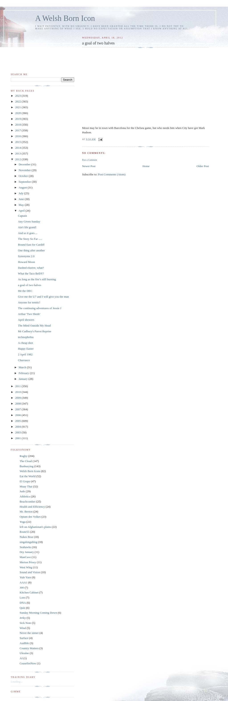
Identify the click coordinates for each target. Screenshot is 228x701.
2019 (18, 118)
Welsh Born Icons (30, 471)
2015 (18, 142)
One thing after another (31, 250)
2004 (18, 426)
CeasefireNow (28, 663)
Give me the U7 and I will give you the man (43, 296)
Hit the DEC (25, 290)
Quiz (22, 607)
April (22, 210)
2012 (18, 159)
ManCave (25, 557)
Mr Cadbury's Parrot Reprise (34, 331)
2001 (18, 438)
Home (146, 166)
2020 (18, 113)
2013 (18, 153)
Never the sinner (29, 633)
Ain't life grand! (27, 227)
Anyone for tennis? (29, 302)
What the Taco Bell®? (31, 273)
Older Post (203, 166)
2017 (18, 130)
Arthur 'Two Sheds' (29, 314)
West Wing (26, 567)
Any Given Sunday (29, 221)
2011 (18, 386)
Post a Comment (89, 160)
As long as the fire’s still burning (37, 279)
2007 (18, 409)
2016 (18, 136)
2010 (18, 392)
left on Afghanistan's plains (35, 527)
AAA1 (23, 582)
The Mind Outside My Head (34, 325)
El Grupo (25, 481)
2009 (18, 397)
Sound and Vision (30, 572)
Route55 (24, 531)
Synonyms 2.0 (26, 256)
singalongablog (28, 542)
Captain (22, 215)
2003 (18, 432)
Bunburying (26, 466)
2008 (18, 403)
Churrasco (24, 360)
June (22, 199)
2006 (18, 415)
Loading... (16, 681)
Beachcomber (27, 501)
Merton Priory (28, 562)
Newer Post (88, 166)
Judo (22, 491)
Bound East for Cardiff (31, 244)
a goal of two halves (29, 285)
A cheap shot (25, 342)
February (24, 373)
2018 (18, 124)
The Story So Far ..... (30, 238)
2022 (18, 101)
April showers (26, 319)
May (22, 204)
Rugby (23, 456)
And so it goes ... (27, 233)
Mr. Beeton (26, 511)
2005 (18, 421)
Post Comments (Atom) (112, 174)
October (24, 176)
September (25, 181)
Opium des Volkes (30, 516)
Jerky (23, 617)
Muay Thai (26, 486)
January (23, 379)
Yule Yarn (25, 577)
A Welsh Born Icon (65, 18)
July (21, 193)
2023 (18, 95)
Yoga (23, 521)
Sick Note (25, 623)
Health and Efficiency (32, 506)
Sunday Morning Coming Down (38, 612)
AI (21, 658)
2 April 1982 (25, 354)
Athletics (25, 496)
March (23, 367)
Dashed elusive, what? (31, 267)
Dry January (27, 552)
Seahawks (25, 547)
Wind (23, 628)
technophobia (25, 337)
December (25, 164)
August (23, 187)
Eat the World (28, 476)
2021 (18, 107)
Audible (24, 643)
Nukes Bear (26, 537)
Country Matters (29, 648)
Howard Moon (26, 262)
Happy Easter (25, 348)
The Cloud (26, 461)
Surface (24, 638)
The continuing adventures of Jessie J (39, 308)
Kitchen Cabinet (29, 592)
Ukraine (24, 653)
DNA (23, 602)
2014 (18, 147)
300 (22, 587)
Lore (22, 597)
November (25, 170)
